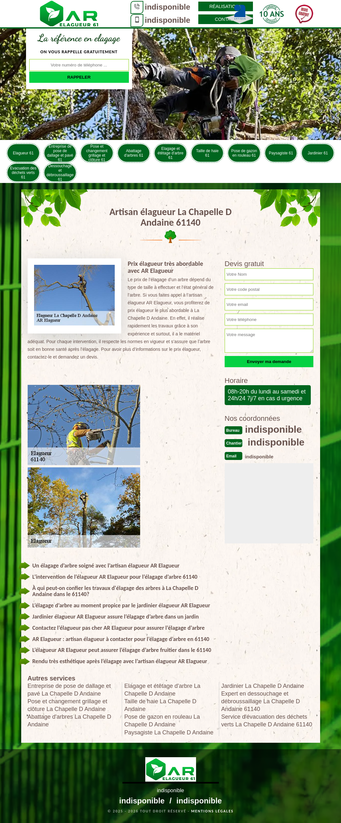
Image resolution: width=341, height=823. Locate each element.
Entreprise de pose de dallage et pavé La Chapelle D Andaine (69, 690)
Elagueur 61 (23, 153)
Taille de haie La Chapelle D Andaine (160, 705)
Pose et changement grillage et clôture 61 (96, 153)
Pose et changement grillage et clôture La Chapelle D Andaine (67, 705)
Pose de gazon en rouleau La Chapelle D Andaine (162, 721)
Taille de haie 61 (207, 153)
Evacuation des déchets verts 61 (23, 172)
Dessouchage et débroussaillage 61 (60, 172)
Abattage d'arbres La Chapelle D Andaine (70, 721)
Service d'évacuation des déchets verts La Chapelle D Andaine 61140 (266, 721)
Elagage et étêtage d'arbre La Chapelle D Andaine (162, 690)
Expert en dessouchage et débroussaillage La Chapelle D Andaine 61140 (260, 701)
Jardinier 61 (318, 153)
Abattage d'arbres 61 (133, 153)
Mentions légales (212, 811)
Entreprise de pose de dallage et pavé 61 (60, 153)
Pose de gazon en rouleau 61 (244, 153)
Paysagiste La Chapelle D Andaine (168, 732)
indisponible (167, 7)
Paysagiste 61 (281, 153)
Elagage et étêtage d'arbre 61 (170, 153)
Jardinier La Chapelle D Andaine (262, 686)
